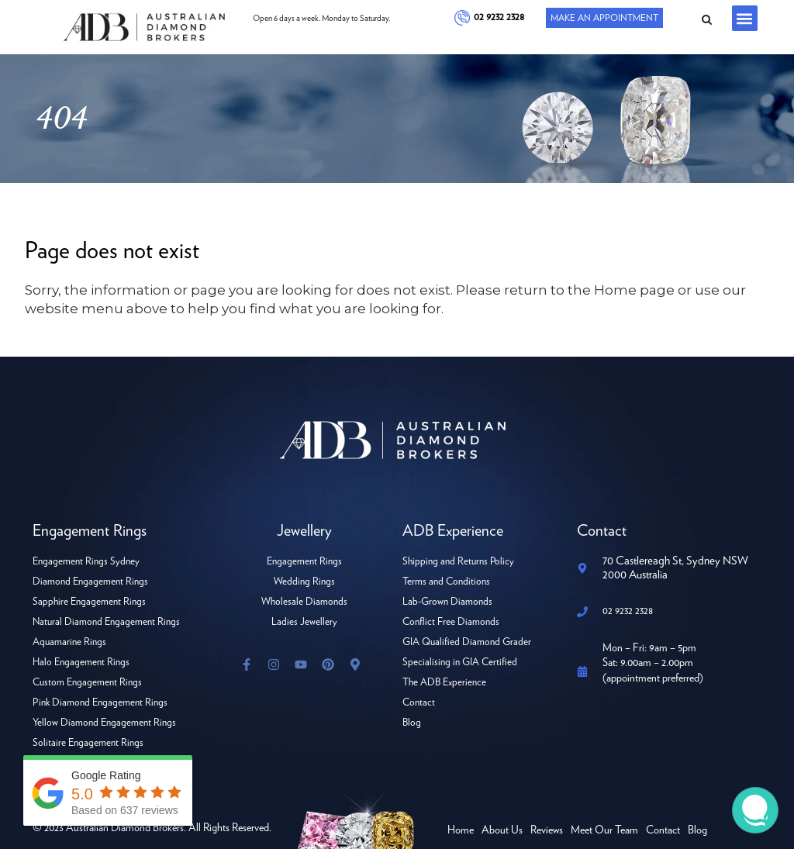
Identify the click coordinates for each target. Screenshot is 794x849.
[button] (745, 18)
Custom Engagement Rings (87, 683)
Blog (411, 723)
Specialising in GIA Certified (459, 662)
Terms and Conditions (446, 582)
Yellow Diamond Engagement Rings (104, 723)
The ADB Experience (444, 683)
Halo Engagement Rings (81, 662)
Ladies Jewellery (304, 622)
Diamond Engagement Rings (90, 582)
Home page (634, 290)
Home (460, 830)
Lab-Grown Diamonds (447, 602)
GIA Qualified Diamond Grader (466, 642)
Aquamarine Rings (69, 642)
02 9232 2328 (499, 17)
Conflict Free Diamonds (450, 622)
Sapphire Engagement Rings (89, 602)
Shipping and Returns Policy (458, 562)
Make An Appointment (604, 17)
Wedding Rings (304, 582)
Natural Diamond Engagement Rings (106, 622)
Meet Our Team (604, 830)
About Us (502, 830)
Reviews (546, 830)
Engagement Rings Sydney (86, 562)
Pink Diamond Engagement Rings (100, 703)
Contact (418, 703)
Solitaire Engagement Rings (88, 743)
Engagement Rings (304, 562)
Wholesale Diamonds (304, 602)
